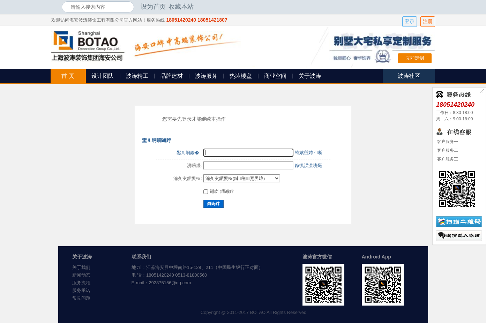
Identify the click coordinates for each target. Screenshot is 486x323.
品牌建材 (171, 76)
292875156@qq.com (170, 282)
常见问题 (81, 298)
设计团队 (102, 76)
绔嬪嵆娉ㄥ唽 (308, 152)
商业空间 (275, 76)
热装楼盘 (241, 76)
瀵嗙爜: (194, 165)
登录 (409, 21)
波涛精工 (137, 76)
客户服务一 (447, 141)
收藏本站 (181, 6)
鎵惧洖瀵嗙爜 (308, 165)
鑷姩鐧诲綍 (218, 191)
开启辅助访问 (423, 6)
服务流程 (81, 282)
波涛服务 (206, 76)
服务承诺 (81, 290)
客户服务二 (447, 150)
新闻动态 (81, 275)
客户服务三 (447, 159)
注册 (428, 21)
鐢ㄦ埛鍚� (188, 152)
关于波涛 (310, 76)
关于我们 (81, 267)
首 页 (67, 76)
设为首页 (153, 6)
